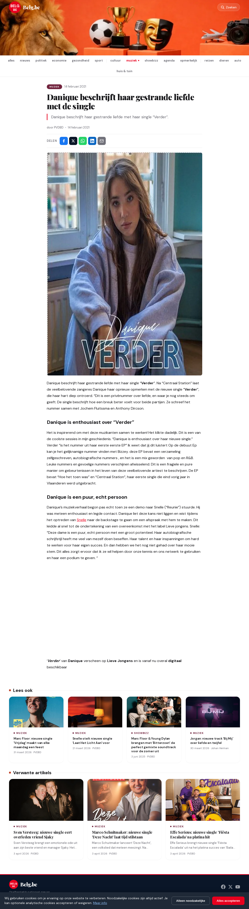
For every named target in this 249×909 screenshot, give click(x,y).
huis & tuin (124, 71)
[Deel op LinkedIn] (92, 141)
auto (237, 60)
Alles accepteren (228, 900)
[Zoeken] (227, 7)
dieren (224, 60)
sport (99, 60)
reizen (209, 60)
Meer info (100, 903)
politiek (41, 60)
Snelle (81, 519)
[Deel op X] (73, 141)
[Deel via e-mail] (102, 141)
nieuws (25, 60)
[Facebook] (223, 887)
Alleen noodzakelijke (190, 900)
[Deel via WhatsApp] (83, 141)
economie (59, 60)
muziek (131, 60)
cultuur (115, 60)
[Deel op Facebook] (64, 141)
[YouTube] (237, 887)
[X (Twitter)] (230, 887)
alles (11, 60)
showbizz (151, 60)
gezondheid (80, 60)
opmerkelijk (188, 60)
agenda (169, 60)
